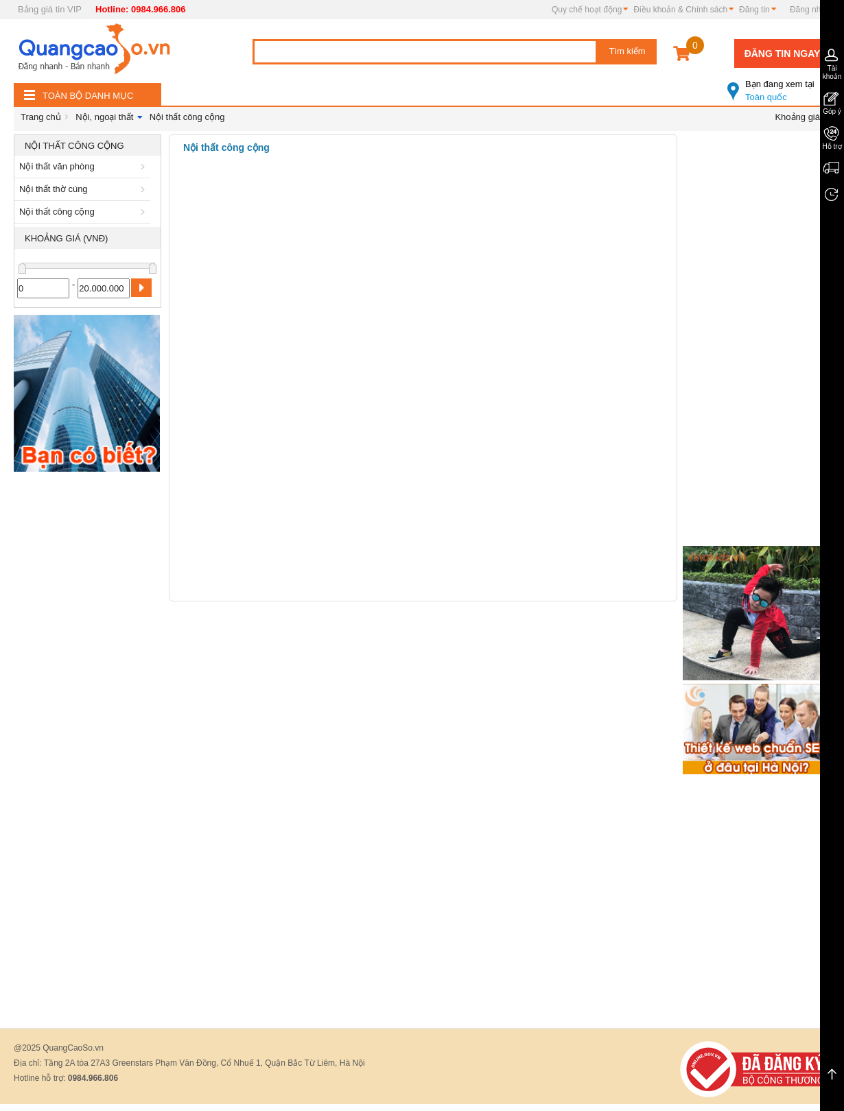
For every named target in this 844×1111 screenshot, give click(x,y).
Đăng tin (754, 9)
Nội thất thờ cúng (84, 189)
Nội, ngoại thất (104, 117)
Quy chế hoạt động (587, 9)
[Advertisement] (87, 684)
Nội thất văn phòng (84, 166)
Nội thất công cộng (187, 117)
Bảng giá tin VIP (50, 9)
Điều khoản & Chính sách (680, 9)
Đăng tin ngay (783, 53)
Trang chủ (41, 117)
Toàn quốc (778, 85)
